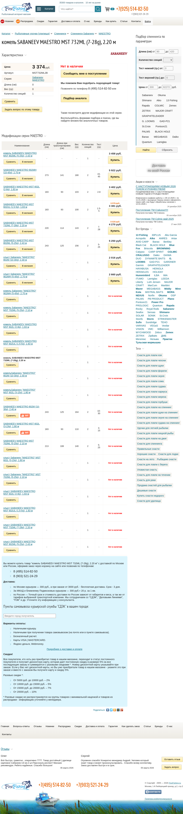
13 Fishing (171, 100)
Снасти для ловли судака (151, 386)
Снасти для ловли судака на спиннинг (158, 423)
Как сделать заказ (131, 726)
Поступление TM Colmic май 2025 (155, 219)
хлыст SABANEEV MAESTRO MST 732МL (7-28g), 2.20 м (19, 526)
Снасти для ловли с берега (152, 464)
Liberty (139, 282)
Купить (115, 159)
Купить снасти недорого (150, 495)
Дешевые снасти (146, 490)
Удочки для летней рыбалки (152, 428)
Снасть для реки (146, 480)
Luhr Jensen (153, 282)
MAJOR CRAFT (164, 110)
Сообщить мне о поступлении (84, 73)
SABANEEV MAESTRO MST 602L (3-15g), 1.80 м (21, 425)
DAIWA (167, 255)
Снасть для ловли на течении (153, 475)
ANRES (163, 238)
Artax (174, 238)
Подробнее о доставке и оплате (64, 649)
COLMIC (159, 105)
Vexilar (165, 325)
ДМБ (163, 335)
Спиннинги (60, 33)
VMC (150, 329)
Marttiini (165, 285)
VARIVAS (141, 325)
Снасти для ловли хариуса (152, 391)
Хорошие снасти (146, 454)
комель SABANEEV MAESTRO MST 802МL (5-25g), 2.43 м (20, 154)
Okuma (162, 95)
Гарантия (52, 21)
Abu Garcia (171, 235)
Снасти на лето (145, 459)
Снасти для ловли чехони (151, 360)
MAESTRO (105, 33)
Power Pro (157, 302)
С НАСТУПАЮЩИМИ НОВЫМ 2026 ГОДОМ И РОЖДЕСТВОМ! (156, 187)
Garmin (140, 265)
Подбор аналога (75, 98)
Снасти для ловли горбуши (152, 402)
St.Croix (146, 126)
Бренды (98, 21)
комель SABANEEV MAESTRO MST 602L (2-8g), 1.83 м (20, 325)
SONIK (152, 315)
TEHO (164, 322)
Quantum (147, 142)
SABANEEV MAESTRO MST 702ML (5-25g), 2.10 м (18, 442)
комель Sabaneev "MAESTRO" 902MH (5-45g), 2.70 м (19, 292)
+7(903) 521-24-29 (92, 784)
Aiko (159, 100)
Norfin (151, 295)
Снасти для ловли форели (152, 370)
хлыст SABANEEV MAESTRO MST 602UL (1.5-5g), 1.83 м (19, 509)
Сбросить (167, 150)
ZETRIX (146, 110)
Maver (139, 288)
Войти (148, 21)
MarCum (152, 285)
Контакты (136, 21)
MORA (171, 292)
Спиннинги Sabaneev (82, 33)
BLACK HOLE (162, 131)
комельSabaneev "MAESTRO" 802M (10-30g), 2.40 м (19, 374)
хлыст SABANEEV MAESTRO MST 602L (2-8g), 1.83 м (19, 492)
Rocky (139, 309)
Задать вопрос (171, 767)
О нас (87, 21)
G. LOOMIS (148, 121)
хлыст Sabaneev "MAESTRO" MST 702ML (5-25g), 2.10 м (22, 475)
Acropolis (141, 238)
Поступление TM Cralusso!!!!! (152, 210)
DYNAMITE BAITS (155, 258)
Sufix (139, 322)
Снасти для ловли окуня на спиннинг (157, 417)
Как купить (111, 21)
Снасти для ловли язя (149, 355)
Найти (146, 150)
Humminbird (143, 275)
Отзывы (38, 726)
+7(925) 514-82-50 (132, 8)
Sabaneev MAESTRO (38, 78)
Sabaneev (147, 95)
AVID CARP (142, 241)
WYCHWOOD (143, 332)
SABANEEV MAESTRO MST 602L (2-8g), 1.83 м (21, 188)
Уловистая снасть (147, 469)
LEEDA (165, 278)
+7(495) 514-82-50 (55, 784)
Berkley (167, 241)
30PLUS (156, 235)
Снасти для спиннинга (149, 443)
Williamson (163, 329)
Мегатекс (141, 339)
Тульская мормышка (148, 342)
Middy (167, 288)
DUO (138, 258)
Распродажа (27, 21)
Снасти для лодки (168, 454)
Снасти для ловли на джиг (152, 438)
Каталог (6, 33)
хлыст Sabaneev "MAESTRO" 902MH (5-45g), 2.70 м (19, 275)
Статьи (123, 21)
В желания (27, 161)
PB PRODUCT (156, 298)
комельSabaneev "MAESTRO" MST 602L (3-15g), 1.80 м (19, 391)
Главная (5, 726)
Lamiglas (162, 142)
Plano (171, 298)
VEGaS (154, 325)
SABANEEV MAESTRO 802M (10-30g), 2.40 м (21, 408)
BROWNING (163, 248)
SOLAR (140, 315)
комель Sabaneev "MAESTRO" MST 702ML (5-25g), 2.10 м (19, 309)
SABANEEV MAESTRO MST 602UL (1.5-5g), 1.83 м (18, 205)
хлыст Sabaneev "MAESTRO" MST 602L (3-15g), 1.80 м (22, 459)
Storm (150, 319)
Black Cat (141, 245)
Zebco (158, 332)
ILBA (156, 275)
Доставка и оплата (70, 21)
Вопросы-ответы (21, 726)
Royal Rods (153, 309)
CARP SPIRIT (156, 251)
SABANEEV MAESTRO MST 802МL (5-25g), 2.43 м (18, 241)
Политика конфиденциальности (158, 799)
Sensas (151, 312)
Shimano (147, 100)
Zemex (172, 105)
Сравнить (10, 101)
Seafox (139, 312)
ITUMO (139, 278)
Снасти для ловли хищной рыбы (155, 433)
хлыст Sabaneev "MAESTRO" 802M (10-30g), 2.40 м (19, 258)
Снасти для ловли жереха (151, 397)
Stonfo (139, 319)
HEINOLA (158, 268)
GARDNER (170, 262)
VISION (140, 329)
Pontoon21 (161, 126)
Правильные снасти (148, 449)
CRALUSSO (142, 255)
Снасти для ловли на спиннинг (154, 407)
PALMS (146, 131)
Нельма (154, 339)
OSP (173, 295)
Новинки (9, 21)
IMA (165, 275)
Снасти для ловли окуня (150, 376)
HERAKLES (142, 272)
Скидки (40, 21)
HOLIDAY (158, 272)
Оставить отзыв (172, 759)
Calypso (140, 251)
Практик (167, 339)
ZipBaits (152, 335)
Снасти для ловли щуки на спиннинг (157, 412)
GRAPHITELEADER (153, 116)
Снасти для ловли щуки (150, 365)
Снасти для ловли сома (150, 381)
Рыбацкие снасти (166, 459)
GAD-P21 (165, 121)
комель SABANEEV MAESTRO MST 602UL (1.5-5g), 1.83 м (20, 342)
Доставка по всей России (159, 168)
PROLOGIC (142, 305)
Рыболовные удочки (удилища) (32, 33)
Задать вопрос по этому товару (22, 109)
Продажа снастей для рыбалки (154, 485)
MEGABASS (160, 136)
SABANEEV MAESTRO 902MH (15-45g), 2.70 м (19, 171)
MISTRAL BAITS (154, 292)
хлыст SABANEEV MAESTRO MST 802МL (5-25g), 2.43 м (19, 543)
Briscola (148, 248)
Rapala (146, 105)
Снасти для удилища (149, 501)
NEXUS (140, 295)
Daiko (175, 136)
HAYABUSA (142, 268)
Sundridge (151, 322)
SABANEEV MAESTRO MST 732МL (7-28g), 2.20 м (18, 224)
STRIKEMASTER (167, 319)
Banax (145, 136)
